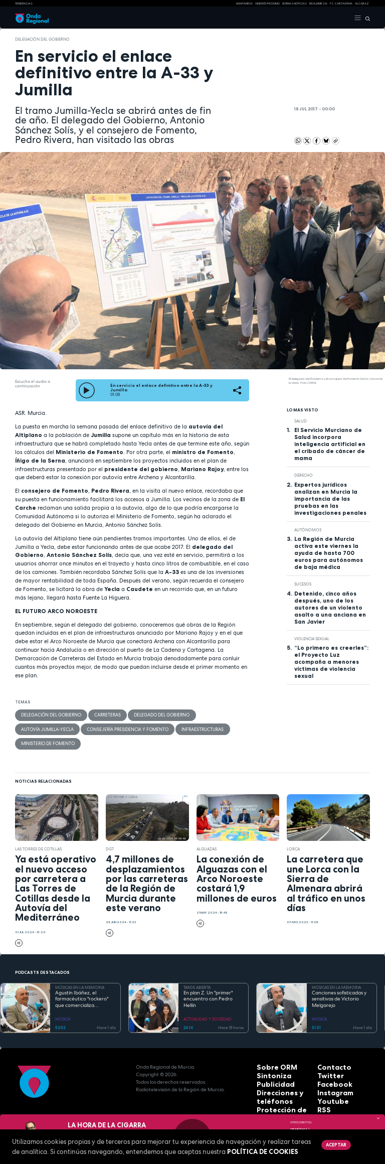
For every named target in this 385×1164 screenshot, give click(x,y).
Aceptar (334, 1143)
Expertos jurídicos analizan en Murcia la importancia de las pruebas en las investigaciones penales (330, 498)
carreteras (98, 714)
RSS (321, 1087)
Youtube (328, 1080)
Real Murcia (318, 4)
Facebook (330, 1065)
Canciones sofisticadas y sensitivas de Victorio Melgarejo (339, 982)
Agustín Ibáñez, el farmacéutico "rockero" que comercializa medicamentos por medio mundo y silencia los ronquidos (84, 982)
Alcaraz (362, 4)
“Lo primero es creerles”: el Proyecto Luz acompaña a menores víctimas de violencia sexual (331, 661)
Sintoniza (269, 1057)
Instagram (330, 1072)
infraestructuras (123, 727)
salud (300, 420)
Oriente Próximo (267, 4)
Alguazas (207, 831)
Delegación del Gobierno (42, 39)
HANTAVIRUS (244, 4)
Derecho (303, 475)
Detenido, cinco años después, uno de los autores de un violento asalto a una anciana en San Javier (330, 607)
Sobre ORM (271, 1050)
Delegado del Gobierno (147, 714)
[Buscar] (365, 18)
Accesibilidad (274, 1102)
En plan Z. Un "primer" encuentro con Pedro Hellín (208, 982)
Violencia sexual (311, 638)
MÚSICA (62, 1001)
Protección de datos (283, 1087)
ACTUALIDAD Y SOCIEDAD (207, 1001)
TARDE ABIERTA (197, 970)
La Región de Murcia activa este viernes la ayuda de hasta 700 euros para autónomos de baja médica (328, 552)
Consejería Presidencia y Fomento (57, 727)
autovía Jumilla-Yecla (209, 714)
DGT (110, 831)
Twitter (326, 1057)
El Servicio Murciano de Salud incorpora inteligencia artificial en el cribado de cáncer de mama (329, 444)
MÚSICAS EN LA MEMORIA (79, 970)
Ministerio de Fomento (178, 727)
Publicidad (270, 1065)
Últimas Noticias (294, 4)
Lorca (293, 831)
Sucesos (302, 584)
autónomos (307, 529)
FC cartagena (341, 4)
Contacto (329, 1050)
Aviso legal (271, 1095)
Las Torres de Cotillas (38, 831)
